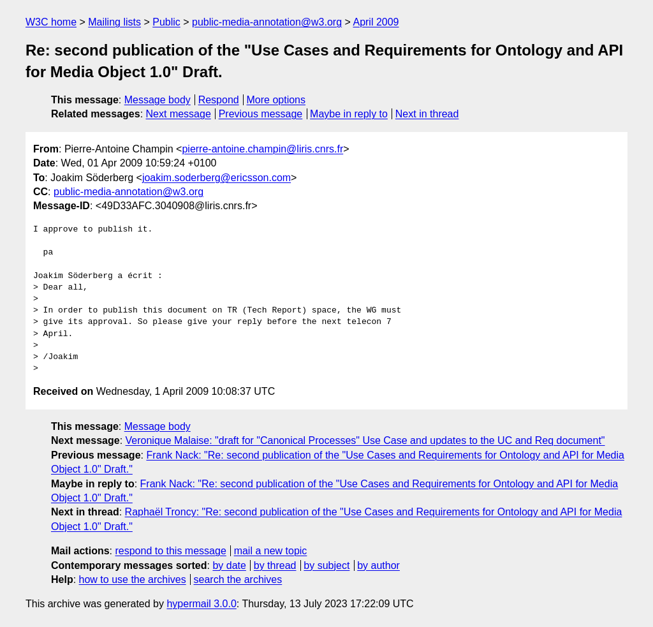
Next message (178, 113)
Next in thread (427, 113)
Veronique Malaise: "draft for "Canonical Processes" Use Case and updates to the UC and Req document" (365, 440)
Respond (218, 99)
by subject (326, 565)
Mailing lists (114, 22)
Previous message (261, 113)
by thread (275, 565)
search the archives (238, 579)
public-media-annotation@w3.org (267, 22)
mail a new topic (270, 550)
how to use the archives (132, 579)
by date (229, 565)
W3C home (51, 22)
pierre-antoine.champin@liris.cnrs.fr (262, 149)
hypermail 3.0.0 (201, 603)
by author (378, 565)
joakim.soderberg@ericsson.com (216, 177)
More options (276, 99)
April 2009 (376, 22)
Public (166, 22)
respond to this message (170, 550)
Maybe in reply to (349, 113)
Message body (157, 99)
